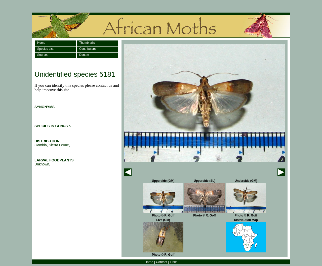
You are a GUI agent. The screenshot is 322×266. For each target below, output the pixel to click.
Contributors (87, 49)
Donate (84, 55)
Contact (161, 262)
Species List (45, 49)
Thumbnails (87, 43)
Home (41, 43)
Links (173, 262)
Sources (42, 55)
